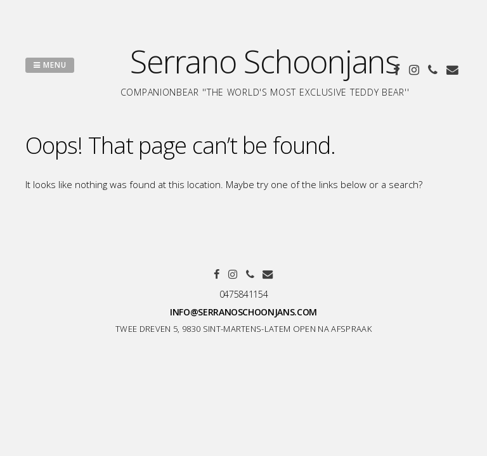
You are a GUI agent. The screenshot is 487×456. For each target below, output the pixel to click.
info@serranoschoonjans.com (243, 312)
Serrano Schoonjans (264, 61)
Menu (50, 65)
